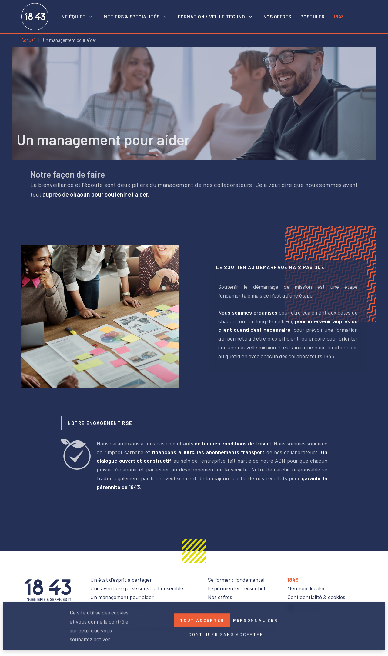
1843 (339, 16)
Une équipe (79, 17)
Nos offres (277, 16)
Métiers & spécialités (138, 17)
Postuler (312, 16)
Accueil (28, 40)
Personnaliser (255, 618)
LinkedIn (358, 16)
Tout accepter (202, 618)
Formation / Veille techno (218, 17)
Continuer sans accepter (226, 633)
